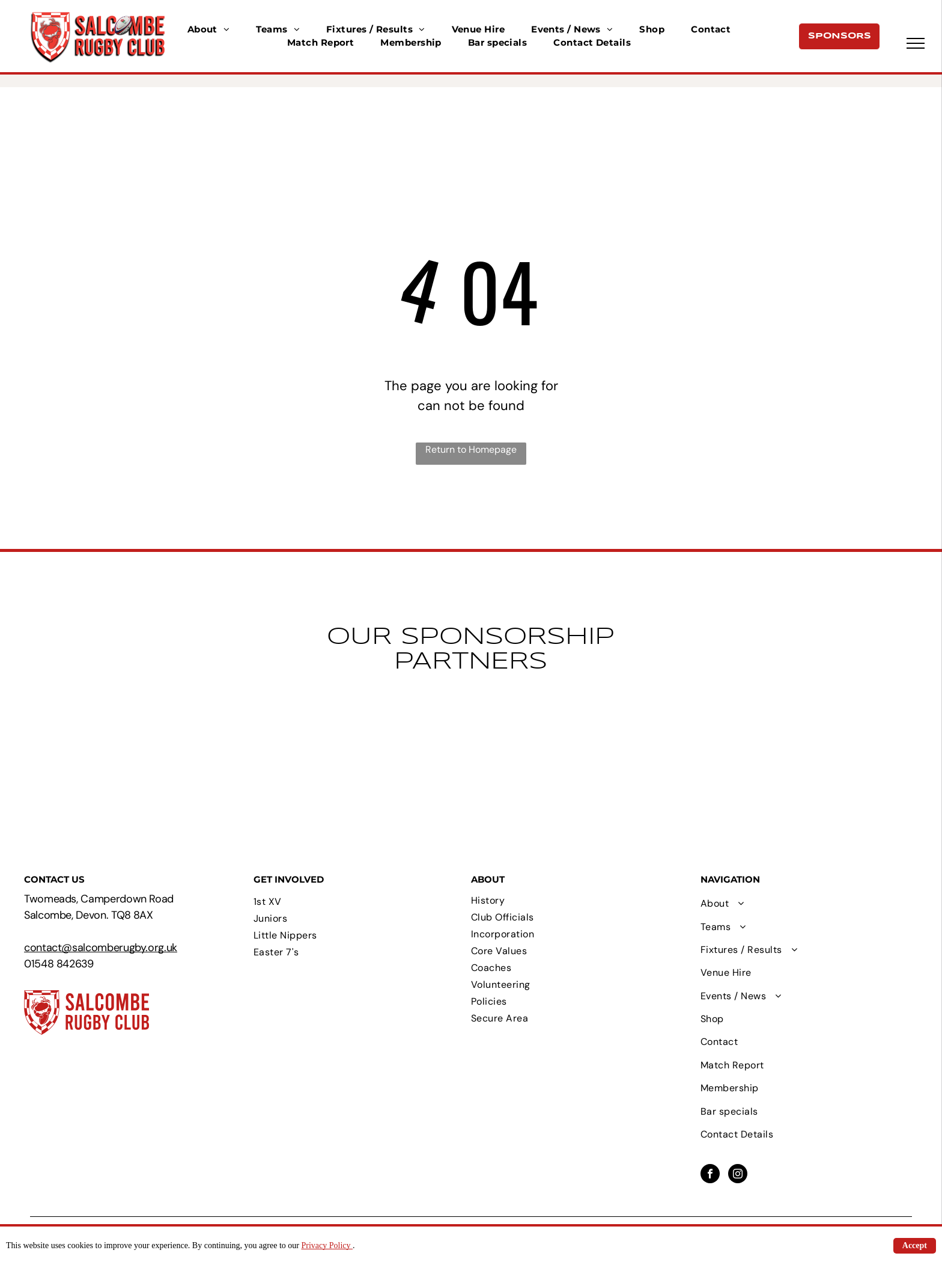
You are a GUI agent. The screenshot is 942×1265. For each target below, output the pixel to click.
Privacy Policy (327, 1245)
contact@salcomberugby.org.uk (100, 947)
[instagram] (737, 1175)
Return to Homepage (471, 449)
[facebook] (710, 1175)
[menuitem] (208, 30)
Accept (914, 1245)
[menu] (915, 43)
